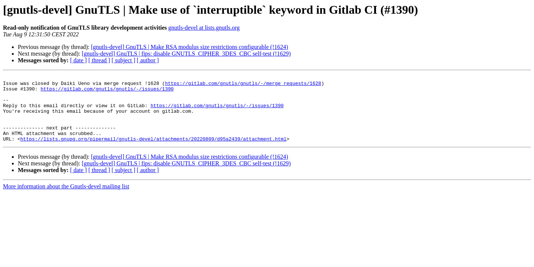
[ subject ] (123, 60)
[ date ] (78, 60)
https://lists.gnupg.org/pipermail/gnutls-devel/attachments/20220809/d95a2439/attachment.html (153, 152)
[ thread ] (99, 60)
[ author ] (148, 60)
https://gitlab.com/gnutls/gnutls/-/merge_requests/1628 (243, 85)
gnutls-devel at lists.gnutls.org (204, 27)
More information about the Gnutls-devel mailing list (66, 200)
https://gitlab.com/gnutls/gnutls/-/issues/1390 (107, 92)
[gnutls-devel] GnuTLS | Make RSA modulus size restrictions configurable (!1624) (189, 47)
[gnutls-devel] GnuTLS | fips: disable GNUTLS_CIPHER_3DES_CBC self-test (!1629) (186, 53)
